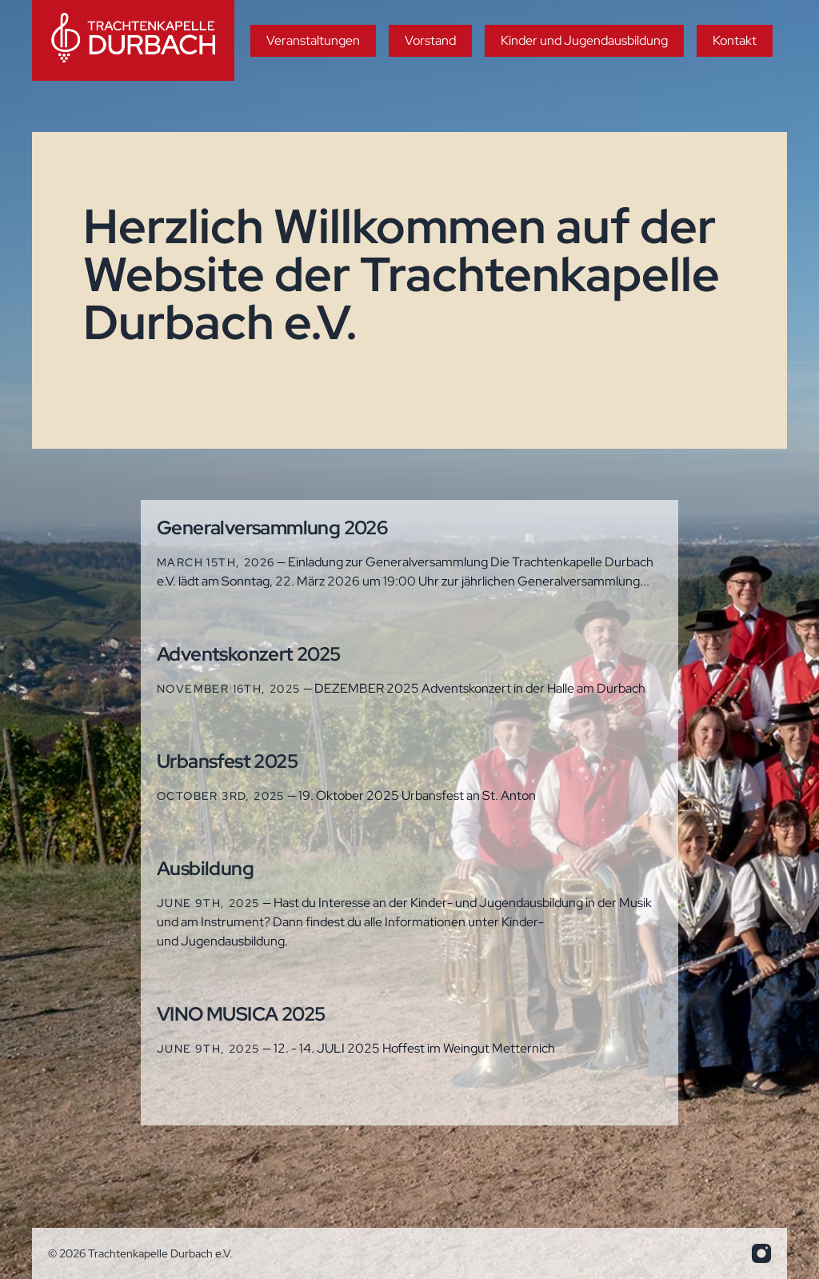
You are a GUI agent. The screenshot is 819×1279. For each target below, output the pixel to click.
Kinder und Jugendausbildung (584, 40)
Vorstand (430, 40)
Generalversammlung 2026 (272, 527)
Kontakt (735, 40)
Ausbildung (205, 868)
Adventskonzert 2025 (249, 653)
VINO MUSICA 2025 (241, 1013)
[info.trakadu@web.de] (761, 1253)
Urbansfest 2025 (227, 761)
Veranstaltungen (313, 40)
